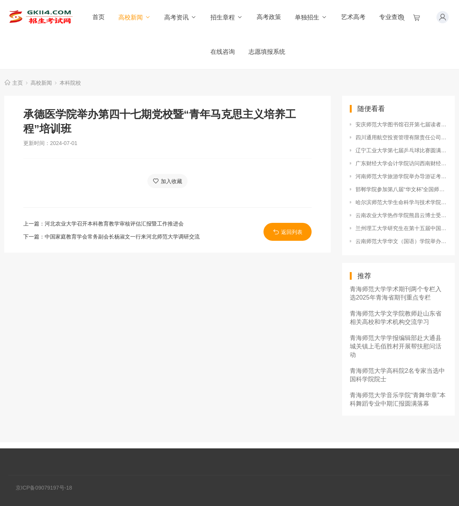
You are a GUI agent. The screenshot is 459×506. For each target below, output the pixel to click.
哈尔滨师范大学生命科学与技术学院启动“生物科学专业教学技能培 (401, 202)
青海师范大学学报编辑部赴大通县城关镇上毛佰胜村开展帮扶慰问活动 (395, 346)
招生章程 (226, 17)
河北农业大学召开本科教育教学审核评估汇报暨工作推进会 (114, 224)
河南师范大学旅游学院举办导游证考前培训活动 (401, 176)
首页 (98, 17)
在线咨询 (222, 51)
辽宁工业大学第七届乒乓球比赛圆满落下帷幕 (401, 150)
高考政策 (269, 17)
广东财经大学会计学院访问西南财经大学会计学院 (401, 163)
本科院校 (70, 83)
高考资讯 (180, 17)
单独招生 (311, 17)
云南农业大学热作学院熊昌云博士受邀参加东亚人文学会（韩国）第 (401, 215)
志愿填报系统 (267, 51)
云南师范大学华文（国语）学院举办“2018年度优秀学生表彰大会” (401, 241)
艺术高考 (353, 17)
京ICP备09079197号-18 (44, 488)
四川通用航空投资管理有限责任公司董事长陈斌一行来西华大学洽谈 (401, 137)
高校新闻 (134, 17)
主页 (17, 83)
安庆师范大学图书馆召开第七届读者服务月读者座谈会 (401, 124)
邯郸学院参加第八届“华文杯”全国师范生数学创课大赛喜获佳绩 (401, 189)
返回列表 (287, 232)
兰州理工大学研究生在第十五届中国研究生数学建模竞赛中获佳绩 (401, 228)
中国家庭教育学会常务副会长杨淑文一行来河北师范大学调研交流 (122, 237)
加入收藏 (167, 181)
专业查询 (391, 17)
